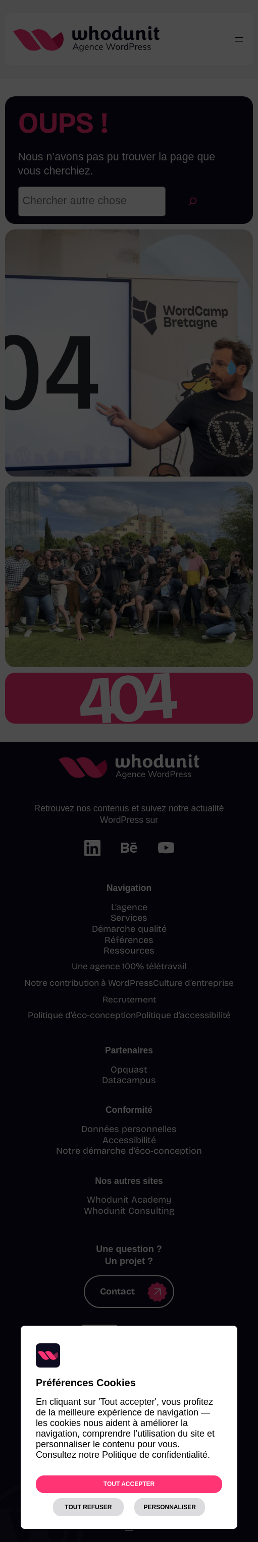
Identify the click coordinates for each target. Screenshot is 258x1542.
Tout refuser (88, 1507)
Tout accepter (129, 1484)
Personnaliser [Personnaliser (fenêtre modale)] (169, 1507)
